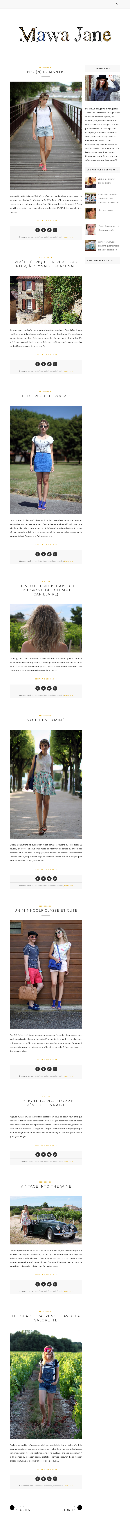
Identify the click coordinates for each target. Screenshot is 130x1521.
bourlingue (45, 257)
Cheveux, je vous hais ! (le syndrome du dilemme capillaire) (46, 590)
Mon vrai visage (105, 210)
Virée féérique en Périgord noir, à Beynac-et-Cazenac (46, 264)
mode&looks (46, 67)
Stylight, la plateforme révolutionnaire (45, 1103)
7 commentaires (26, 1291)
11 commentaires (26, 561)
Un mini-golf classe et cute (46, 910)
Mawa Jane (68, 237)
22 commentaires (26, 885)
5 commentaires (26, 237)
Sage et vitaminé (46, 720)
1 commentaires (26, 1161)
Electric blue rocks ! (46, 396)
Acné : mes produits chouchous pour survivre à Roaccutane (108, 198)
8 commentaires (26, 371)
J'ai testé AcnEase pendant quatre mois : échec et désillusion (108, 245)
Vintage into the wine (46, 1186)
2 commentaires (26, 1076)
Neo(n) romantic (46, 72)
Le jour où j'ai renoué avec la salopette (46, 1318)
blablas (46, 582)
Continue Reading (46, 221)
